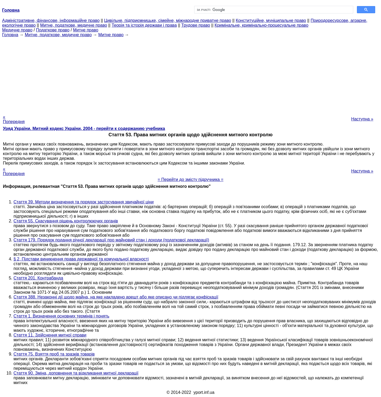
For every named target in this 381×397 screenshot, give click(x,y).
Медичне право (17, 30)
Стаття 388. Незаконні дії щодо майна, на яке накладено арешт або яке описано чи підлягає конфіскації (115, 297)
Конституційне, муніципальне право (271, 20)
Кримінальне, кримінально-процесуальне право (261, 25)
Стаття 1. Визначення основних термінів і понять (61, 316)
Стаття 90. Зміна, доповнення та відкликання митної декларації (75, 373)
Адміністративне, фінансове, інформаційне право (50, 20)
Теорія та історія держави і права (144, 25)
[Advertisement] (190, 74)
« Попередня (14, 119)
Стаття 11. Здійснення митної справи (50, 335)
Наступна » (362, 119)
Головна (10, 34)
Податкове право (53, 30)
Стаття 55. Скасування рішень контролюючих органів (65, 221)
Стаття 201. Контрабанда (38, 278)
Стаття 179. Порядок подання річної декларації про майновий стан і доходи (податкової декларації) (111, 240)
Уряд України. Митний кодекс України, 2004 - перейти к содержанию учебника (84, 128)
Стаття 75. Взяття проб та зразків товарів (54, 354)
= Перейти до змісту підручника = (191, 179)
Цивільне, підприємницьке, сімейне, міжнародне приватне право (167, 20)
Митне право (85, 30)
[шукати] (273, 9)
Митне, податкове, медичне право (73, 25)
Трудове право (195, 25)
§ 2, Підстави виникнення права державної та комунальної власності (81, 259)
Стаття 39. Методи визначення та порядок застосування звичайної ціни (83, 202)
